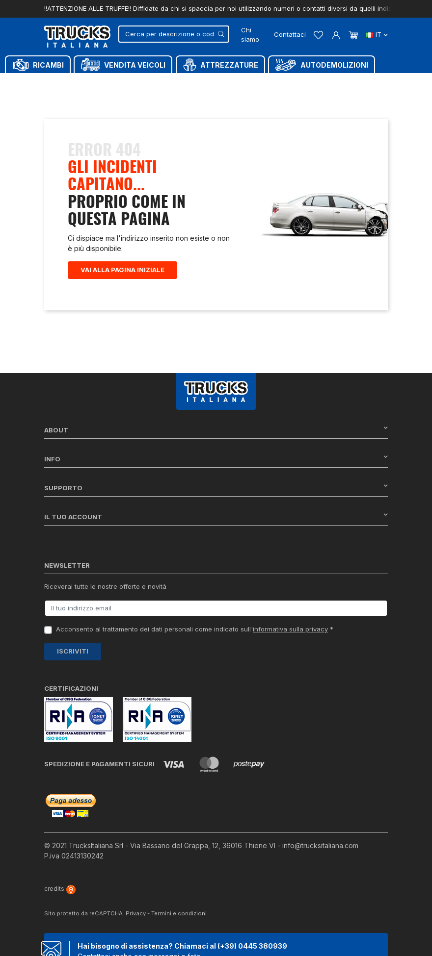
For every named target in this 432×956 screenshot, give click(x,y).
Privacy (136, 913)
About (216, 430)
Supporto (216, 487)
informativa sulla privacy (290, 629)
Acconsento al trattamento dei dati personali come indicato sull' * (194, 629)
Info (216, 458)
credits (60, 888)
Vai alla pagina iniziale (122, 270)
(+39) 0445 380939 (252, 946)
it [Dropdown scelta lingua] (377, 34)
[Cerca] (173, 34)
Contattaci (290, 34)
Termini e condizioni (179, 913)
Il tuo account (216, 516)
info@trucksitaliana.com (320, 845)
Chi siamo (250, 35)
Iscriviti (72, 651)
